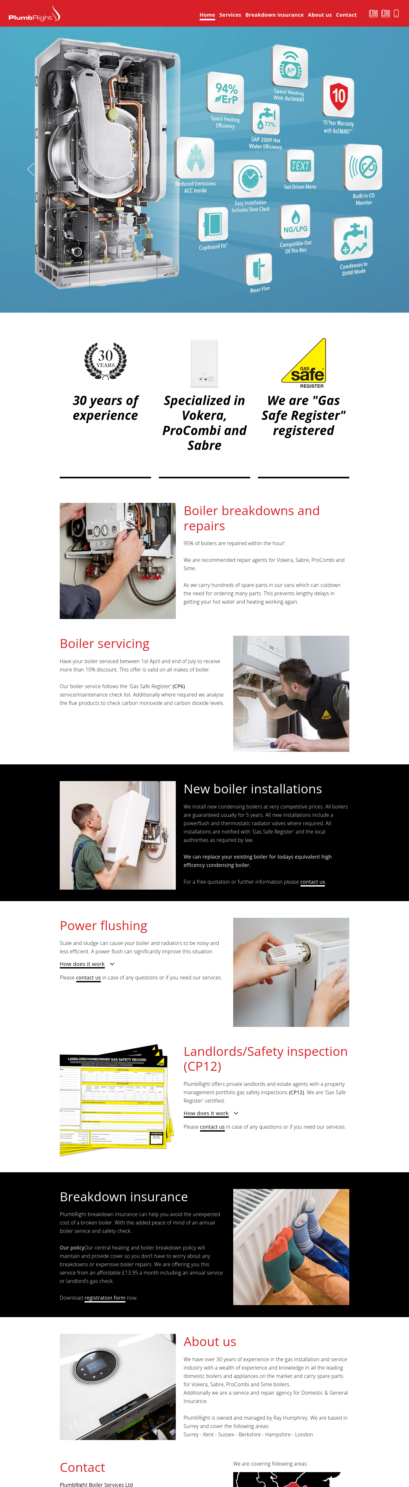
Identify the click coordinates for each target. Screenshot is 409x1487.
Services (230, 14)
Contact (346, 14)
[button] (30, 169)
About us (320, 14)
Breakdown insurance (274, 14)
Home (208, 14)
